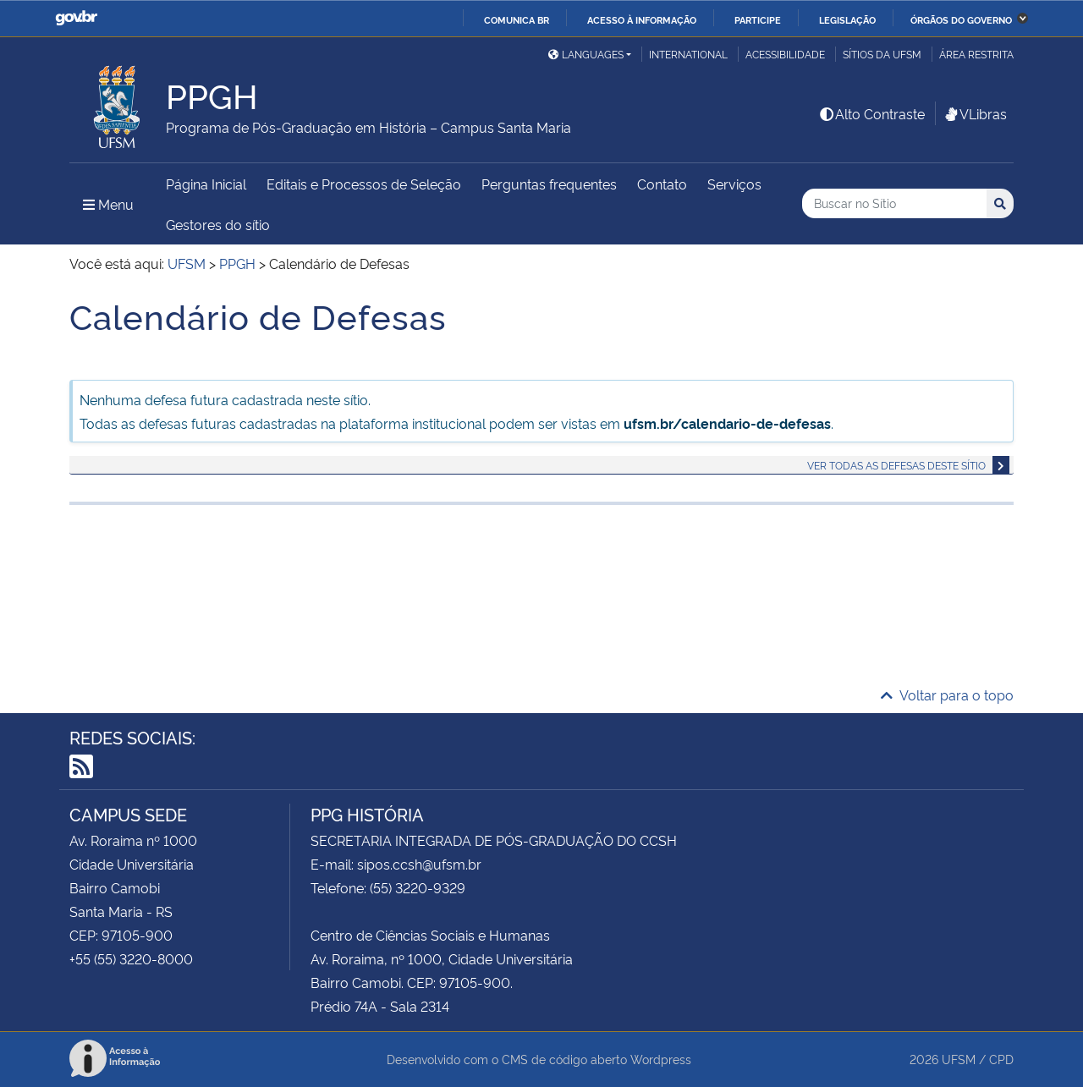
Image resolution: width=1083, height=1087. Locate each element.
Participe (757, 19)
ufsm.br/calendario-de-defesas (727, 423)
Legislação (847, 19)
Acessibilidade (785, 54)
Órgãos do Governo (961, 19)
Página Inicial (206, 183)
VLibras (975, 113)
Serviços (734, 183)
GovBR (76, 18)
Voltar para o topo (947, 694)
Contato (662, 183)
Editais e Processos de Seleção (364, 183)
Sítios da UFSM (882, 54)
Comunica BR (516, 19)
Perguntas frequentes (549, 183)
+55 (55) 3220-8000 (131, 958)
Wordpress (660, 1059)
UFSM (959, 1059)
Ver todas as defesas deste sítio (896, 465)
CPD (1001, 1059)
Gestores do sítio (218, 224)
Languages (586, 54)
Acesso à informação (641, 19)
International (688, 54)
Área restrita (976, 54)
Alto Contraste (871, 113)
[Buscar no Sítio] (894, 203)
